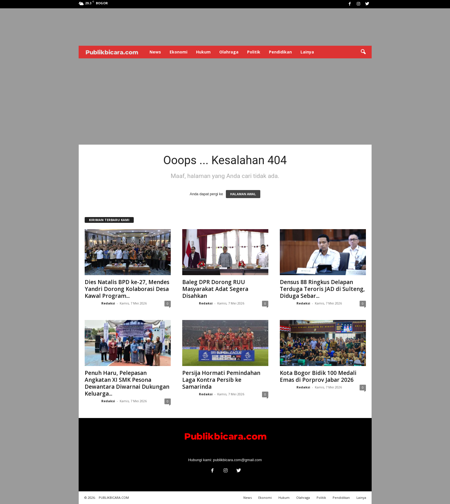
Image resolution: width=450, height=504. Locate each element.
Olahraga (228, 52)
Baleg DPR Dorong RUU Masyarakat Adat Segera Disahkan (215, 289)
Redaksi (108, 303)
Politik (253, 52)
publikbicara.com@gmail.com (237, 460)
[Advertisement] (225, 101)
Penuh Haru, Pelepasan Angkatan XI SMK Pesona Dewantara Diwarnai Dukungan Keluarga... (127, 383)
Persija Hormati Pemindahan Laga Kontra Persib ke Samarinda (221, 379)
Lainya (307, 52)
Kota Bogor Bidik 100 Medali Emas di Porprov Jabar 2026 (318, 376)
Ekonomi (178, 52)
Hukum (203, 52)
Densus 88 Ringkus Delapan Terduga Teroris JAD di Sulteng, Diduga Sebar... (322, 289)
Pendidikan (280, 52)
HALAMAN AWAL (243, 194)
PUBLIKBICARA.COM (114, 497)
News (155, 52)
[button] (363, 52)
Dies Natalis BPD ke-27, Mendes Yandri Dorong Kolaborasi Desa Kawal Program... (127, 289)
